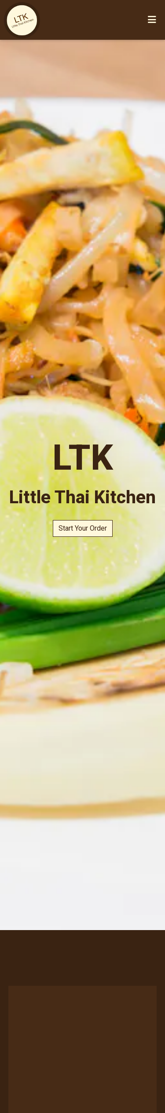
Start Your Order (83, 528)
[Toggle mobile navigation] (152, 20)
